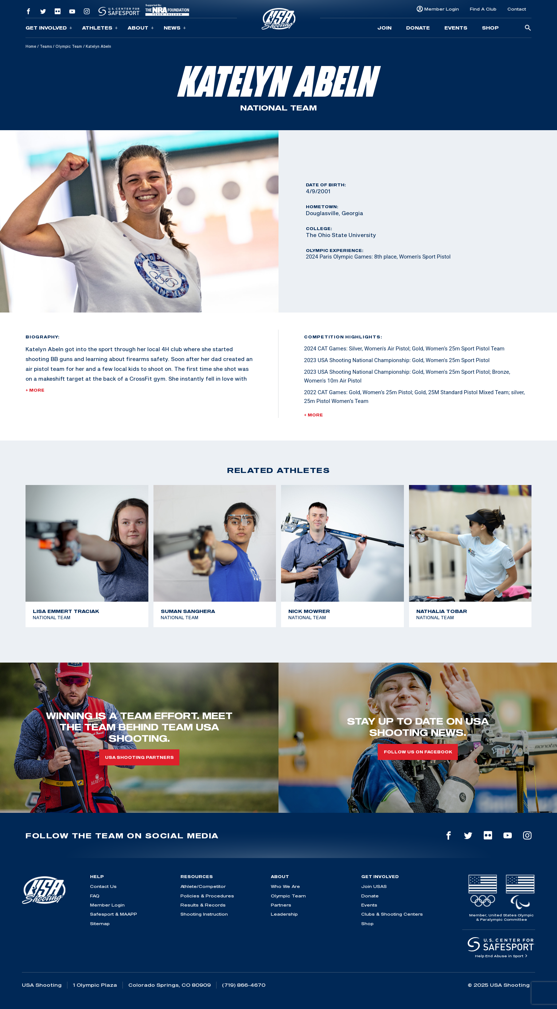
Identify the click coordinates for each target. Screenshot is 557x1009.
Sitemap (100, 923)
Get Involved (49, 28)
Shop (490, 27)
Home (31, 46)
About (141, 28)
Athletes (100, 28)
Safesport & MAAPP (113, 914)
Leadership (284, 914)
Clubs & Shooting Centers (392, 914)
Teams (46, 46)
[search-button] (527, 28)
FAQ (95, 895)
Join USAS (374, 886)
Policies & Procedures (207, 895)
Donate (418, 27)
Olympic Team (68, 46)
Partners (281, 905)
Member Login (441, 9)
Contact (516, 9)
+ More (35, 390)
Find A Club (483, 9)
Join (384, 27)
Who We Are (285, 886)
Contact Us (103, 886)
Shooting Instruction (204, 914)
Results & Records (203, 905)
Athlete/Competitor (203, 886)
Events (455, 27)
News (175, 28)
